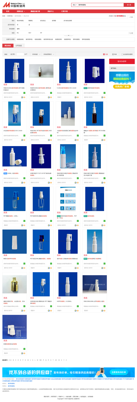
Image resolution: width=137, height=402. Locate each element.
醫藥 (85, 88)
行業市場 (64, 11)
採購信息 (21, 11)
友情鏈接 (90, 396)
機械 (5, 173)
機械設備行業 (35, 11)
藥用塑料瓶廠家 (36, 379)
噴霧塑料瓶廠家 (76, 379)
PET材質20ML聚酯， (40, 258)
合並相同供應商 (127, 54)
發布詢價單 (122, 61)
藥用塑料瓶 (29, 39)
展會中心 (51, 11)
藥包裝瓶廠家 (20, 379)
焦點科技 (71, 398)
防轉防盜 (10, 344)
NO (41, 360)
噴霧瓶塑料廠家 (46, 379)
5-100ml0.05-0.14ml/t (66, 88)
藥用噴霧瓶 (11, 383)
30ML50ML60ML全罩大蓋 (94, 301)
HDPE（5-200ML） (65, 301)
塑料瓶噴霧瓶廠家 (86, 379)
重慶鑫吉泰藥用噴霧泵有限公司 (65, 93)
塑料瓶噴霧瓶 (86, 39)
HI (28, 360)
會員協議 (83, 396)
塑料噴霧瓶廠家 (118, 379)
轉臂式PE (10, 258)
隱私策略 (75, 396)
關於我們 (46, 396)
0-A (10, 360)
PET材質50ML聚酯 (38, 216)
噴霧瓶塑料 (58, 39)
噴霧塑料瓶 (67, 39)
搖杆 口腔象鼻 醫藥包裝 (67, 258)
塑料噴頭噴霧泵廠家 (26, 381)
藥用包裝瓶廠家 (66, 379)
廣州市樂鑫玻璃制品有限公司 (12, 306)
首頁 (7, 11)
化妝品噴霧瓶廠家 (56, 379)
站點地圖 (68, 396)
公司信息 (19, 45)
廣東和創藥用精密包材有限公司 (12, 93)
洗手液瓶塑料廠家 (107, 379)
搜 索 (129, 5)
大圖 (105, 54)
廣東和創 (94, 88)
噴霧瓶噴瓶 (20, 39)
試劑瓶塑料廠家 (15, 381)
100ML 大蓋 (13, 173)
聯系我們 (54, 396)
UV (56, 360)
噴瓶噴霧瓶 (38, 39)
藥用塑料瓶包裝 (48, 39)
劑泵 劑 (94, 258)
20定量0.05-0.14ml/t (13, 130)
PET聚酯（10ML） (11, 216)
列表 (114, 54)
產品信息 (8, 45)
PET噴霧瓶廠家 (127, 379)
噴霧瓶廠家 (27, 379)
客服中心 (61, 396)
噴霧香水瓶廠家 (97, 379)
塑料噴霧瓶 (76, 39)
